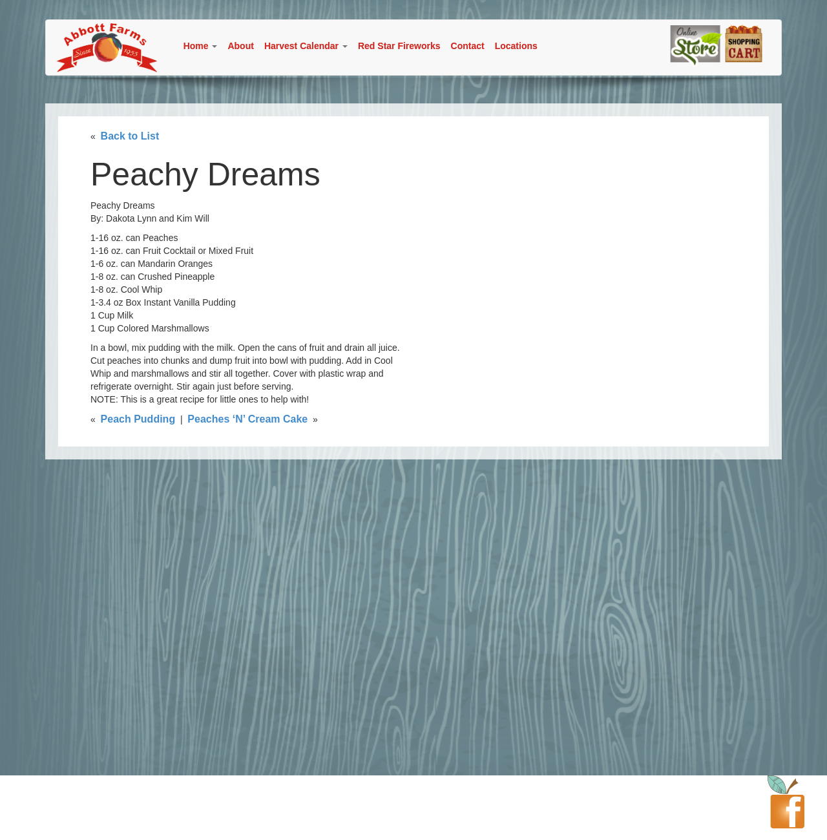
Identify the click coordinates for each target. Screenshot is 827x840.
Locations (516, 46)
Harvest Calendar (306, 46)
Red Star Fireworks (399, 46)
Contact (468, 46)
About (240, 46)
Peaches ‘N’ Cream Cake (247, 419)
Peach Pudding (138, 419)
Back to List (130, 136)
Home (200, 46)
